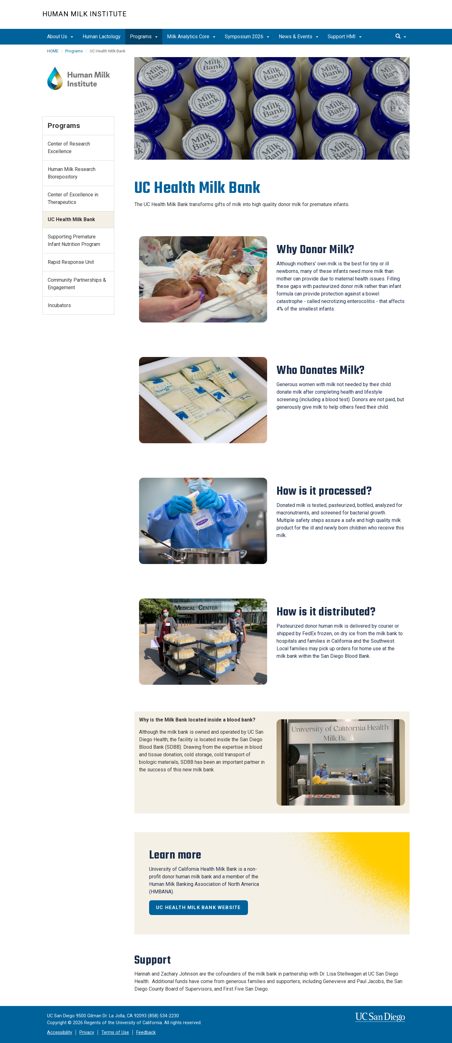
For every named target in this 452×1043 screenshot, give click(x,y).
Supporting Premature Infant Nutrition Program (74, 240)
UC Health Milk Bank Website (198, 907)
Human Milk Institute (84, 14)
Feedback (146, 1032)
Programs (144, 37)
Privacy (86, 1032)
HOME (52, 51)
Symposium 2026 (247, 37)
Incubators (59, 305)
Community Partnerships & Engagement (77, 283)
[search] (401, 37)
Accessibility (59, 1032)
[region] (272, 108)
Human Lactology (102, 37)
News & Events (298, 37)
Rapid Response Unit (71, 262)
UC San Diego (374, 18)
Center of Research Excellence (69, 147)
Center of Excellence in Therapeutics (73, 198)
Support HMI (345, 37)
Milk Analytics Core (191, 37)
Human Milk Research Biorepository (71, 173)
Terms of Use (115, 1032)
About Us (60, 37)
